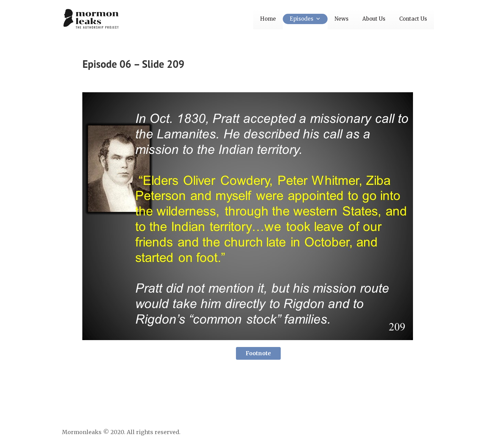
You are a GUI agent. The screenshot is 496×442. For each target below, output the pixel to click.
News (341, 18)
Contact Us (413, 18)
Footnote (258, 353)
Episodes (305, 18)
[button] (317, 18)
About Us (373, 18)
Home (268, 18)
